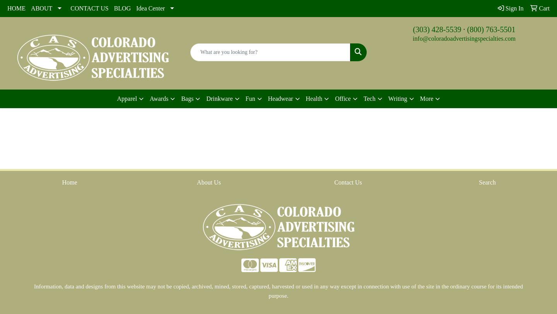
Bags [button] (187, 98)
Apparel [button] (127, 98)
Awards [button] (159, 98)
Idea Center (150, 8)
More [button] (427, 98)
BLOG (122, 8)
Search (487, 182)
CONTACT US (89, 8)
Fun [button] (250, 98)
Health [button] (314, 98)
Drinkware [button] (219, 98)
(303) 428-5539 (437, 29)
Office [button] (343, 98)
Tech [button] (370, 98)
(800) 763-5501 (491, 29)
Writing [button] (397, 98)
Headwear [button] (280, 98)
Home (69, 182)
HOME (16, 8)
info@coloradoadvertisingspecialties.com (464, 38)
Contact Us (348, 182)
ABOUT (41, 8)
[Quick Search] (270, 52)
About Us (209, 182)
